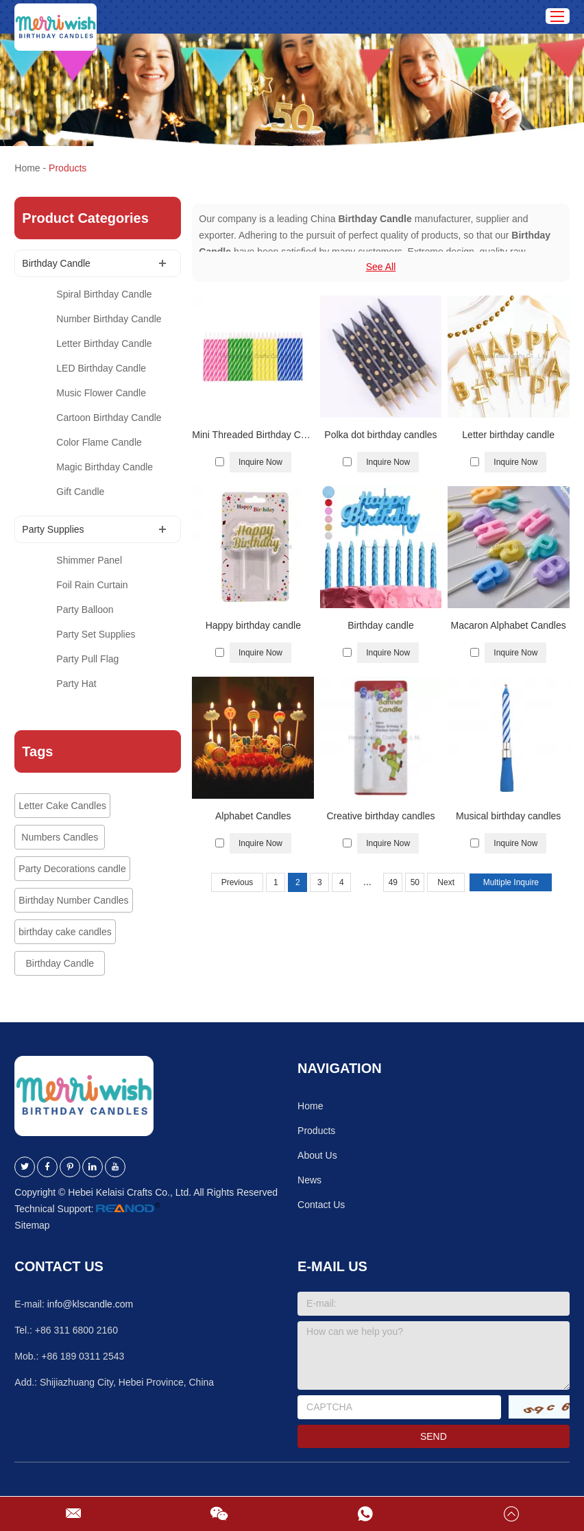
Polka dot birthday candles (380, 434)
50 (415, 882)
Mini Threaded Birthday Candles (253, 434)
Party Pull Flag (87, 658)
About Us (317, 1155)
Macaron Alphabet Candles (508, 625)
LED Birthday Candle (101, 368)
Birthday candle (381, 625)
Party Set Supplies (95, 634)
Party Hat (76, 683)
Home (27, 167)
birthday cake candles (65, 931)
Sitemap (31, 1225)
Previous (237, 882)
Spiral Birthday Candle (103, 294)
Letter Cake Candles (62, 805)
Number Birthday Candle (108, 318)
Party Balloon (84, 609)
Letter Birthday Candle (103, 343)
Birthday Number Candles (73, 900)
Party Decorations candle (72, 868)
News (309, 1179)
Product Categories (85, 218)
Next (445, 882)
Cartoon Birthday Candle (108, 417)
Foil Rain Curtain (91, 584)
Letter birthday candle (508, 434)
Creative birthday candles (380, 815)
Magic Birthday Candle (104, 466)
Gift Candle (80, 491)
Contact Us (321, 1204)
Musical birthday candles (508, 815)
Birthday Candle (56, 263)
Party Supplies (53, 529)
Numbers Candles (59, 837)
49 (393, 882)
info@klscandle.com (90, 1304)
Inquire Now (260, 462)
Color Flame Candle (99, 442)
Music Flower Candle (101, 392)
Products (67, 167)
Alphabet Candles (253, 815)
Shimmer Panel (89, 560)
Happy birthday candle (253, 625)
